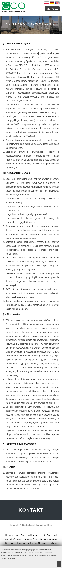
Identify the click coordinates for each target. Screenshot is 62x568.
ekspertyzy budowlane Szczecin (31, 543)
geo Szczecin (23, 535)
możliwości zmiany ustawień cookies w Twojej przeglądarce (22, 552)
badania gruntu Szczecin (43, 535)
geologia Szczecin (33, 539)
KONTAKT (30, 510)
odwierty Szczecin (13, 539)
